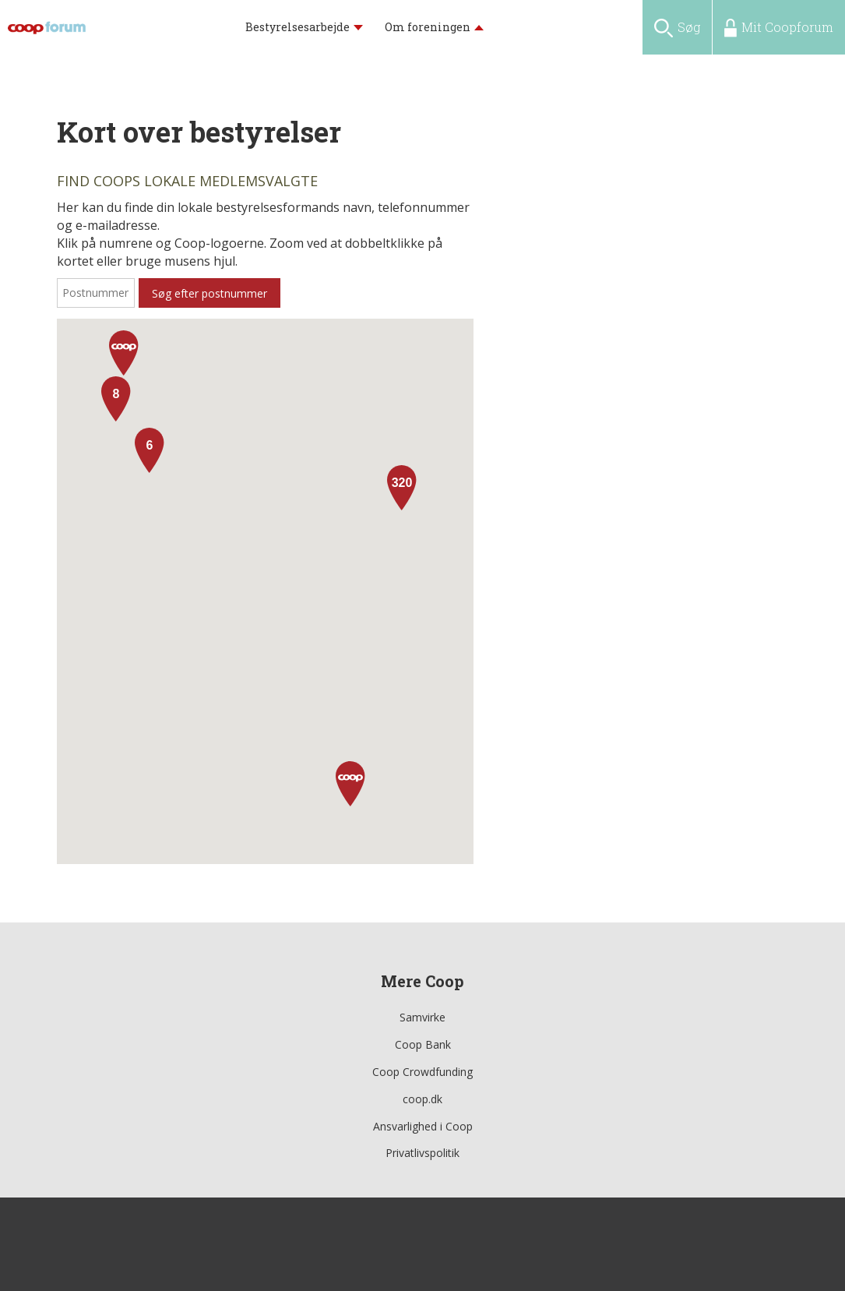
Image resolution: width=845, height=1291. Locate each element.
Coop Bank (423, 1044)
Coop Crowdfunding (422, 1071)
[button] (350, 783)
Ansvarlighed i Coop (423, 1126)
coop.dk (422, 1099)
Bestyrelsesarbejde (297, 26)
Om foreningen (427, 26)
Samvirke (422, 1017)
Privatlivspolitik (422, 1152)
